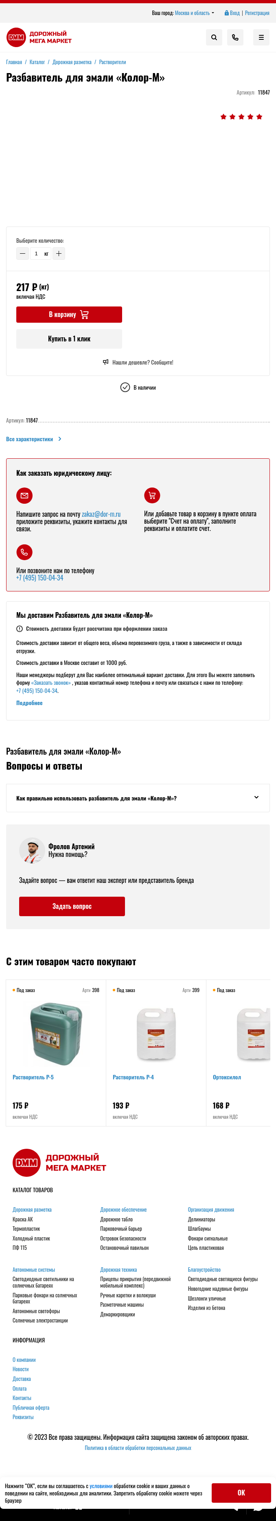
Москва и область (195, 13)
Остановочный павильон (124, 1248)
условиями (102, 1485)
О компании (24, 1360)
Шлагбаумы (199, 1228)
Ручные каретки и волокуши (128, 1295)
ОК (241, 1492)
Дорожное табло (116, 1219)
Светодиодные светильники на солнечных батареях (43, 1282)
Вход (231, 13)
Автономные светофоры (36, 1311)
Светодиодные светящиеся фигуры (223, 1279)
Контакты (22, 1398)
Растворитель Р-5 (33, 1076)
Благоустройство (204, 1269)
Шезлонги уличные (207, 1298)
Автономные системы (34, 1269)
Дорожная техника (118, 1269)
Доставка (22, 1379)
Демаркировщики (117, 1314)
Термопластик (26, 1228)
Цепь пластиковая (206, 1248)
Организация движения (211, 1209)
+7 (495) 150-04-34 (39, 578)
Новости (21, 1369)
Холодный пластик (31, 1238)
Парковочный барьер (121, 1228)
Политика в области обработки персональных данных (138, 1448)
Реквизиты (23, 1417)
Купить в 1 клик (69, 338)
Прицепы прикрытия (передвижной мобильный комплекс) (135, 1282)
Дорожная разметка (32, 1209)
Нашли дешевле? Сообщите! (138, 362)
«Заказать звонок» (51, 682)
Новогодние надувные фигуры (218, 1289)
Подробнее (29, 702)
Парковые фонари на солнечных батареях (45, 1298)
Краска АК (23, 1219)
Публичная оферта (31, 1407)
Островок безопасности (123, 1238)
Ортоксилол (227, 1076)
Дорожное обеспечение (123, 1209)
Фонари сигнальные (208, 1238)
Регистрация (257, 13)
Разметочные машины (122, 1304)
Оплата (19, 1388)
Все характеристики (34, 439)
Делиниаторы (201, 1219)
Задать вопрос (72, 906)
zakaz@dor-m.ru (101, 514)
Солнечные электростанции (40, 1320)
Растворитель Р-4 (133, 1076)
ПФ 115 (20, 1248)
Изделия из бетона (206, 1308)
